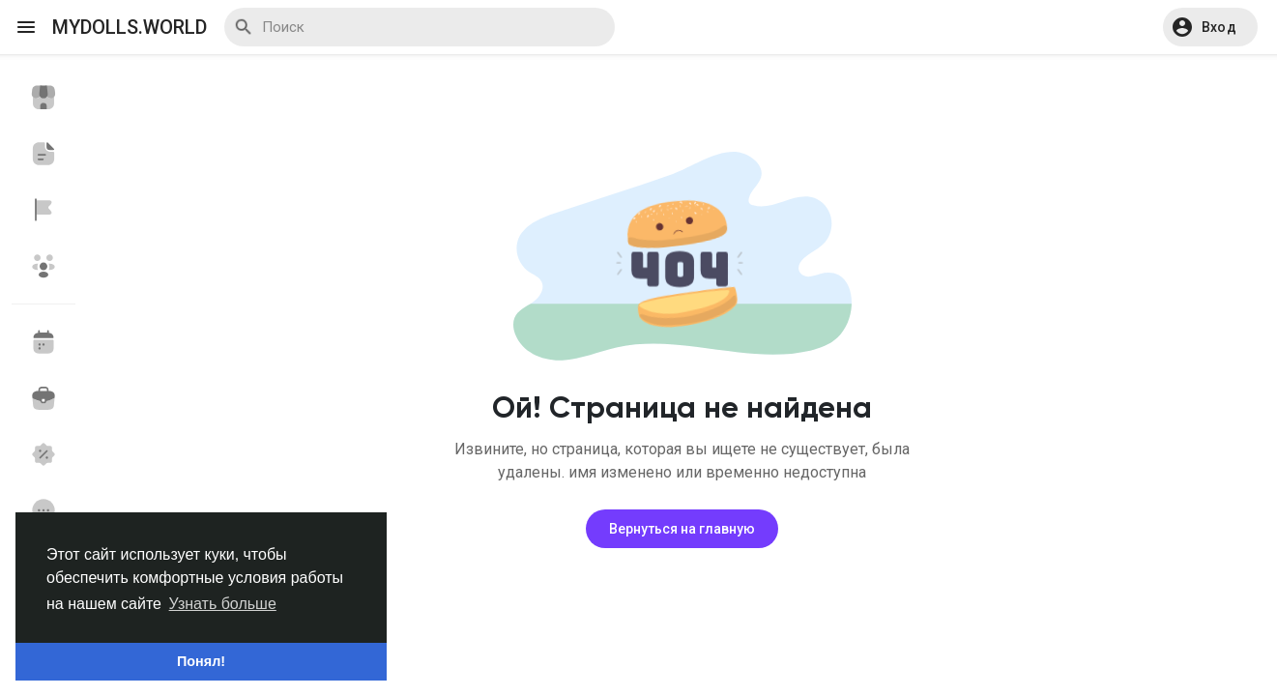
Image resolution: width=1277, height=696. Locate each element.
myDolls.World (129, 27)
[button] (1210, 27)
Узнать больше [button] (222, 603)
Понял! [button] (201, 661)
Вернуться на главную (682, 528)
